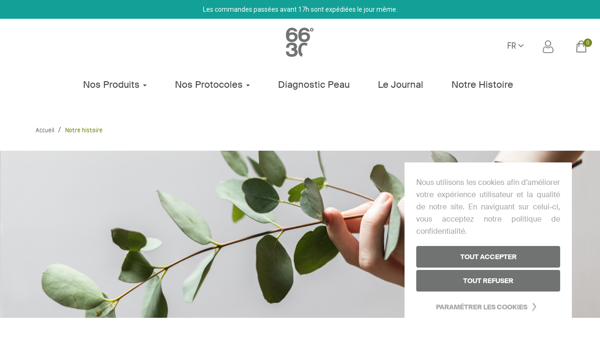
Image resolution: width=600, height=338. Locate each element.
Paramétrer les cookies (481, 307)
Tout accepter (488, 257)
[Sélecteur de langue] (515, 46)
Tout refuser (488, 281)
